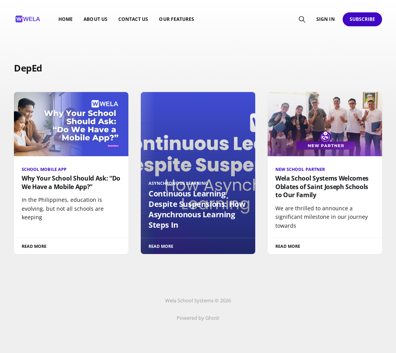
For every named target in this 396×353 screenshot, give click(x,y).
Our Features (176, 19)
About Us (95, 19)
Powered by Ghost (198, 317)
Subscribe (363, 19)
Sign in (325, 19)
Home (65, 19)
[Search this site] (302, 19)
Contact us (133, 19)
